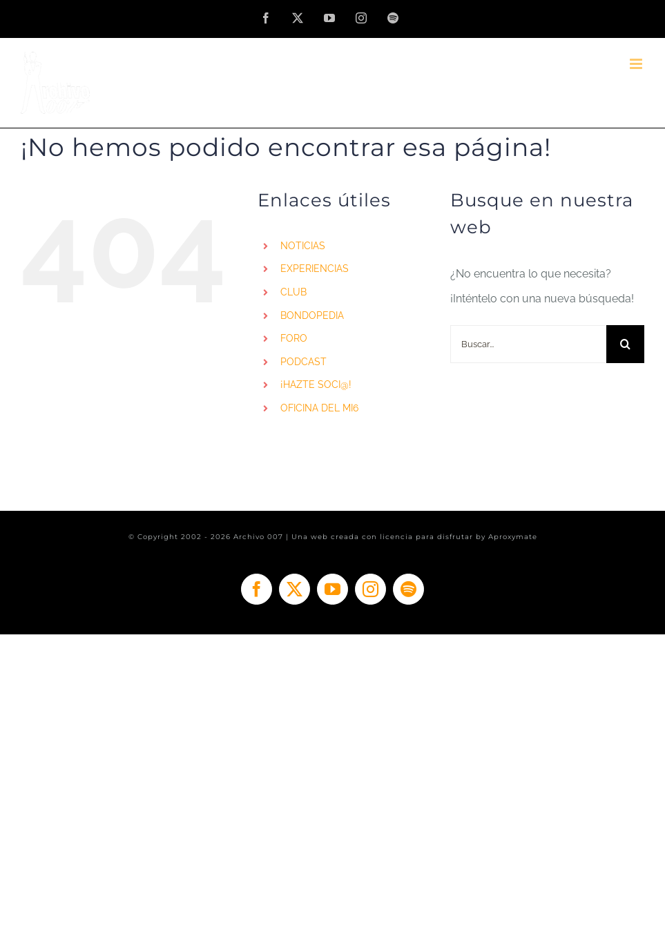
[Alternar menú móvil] (637, 64)
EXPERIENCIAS (314, 268)
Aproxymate (512, 536)
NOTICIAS (302, 245)
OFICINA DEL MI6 (319, 407)
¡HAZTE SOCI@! (315, 384)
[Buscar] (625, 344)
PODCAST (303, 361)
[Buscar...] (528, 344)
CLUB (293, 292)
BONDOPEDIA (312, 315)
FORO (293, 338)
